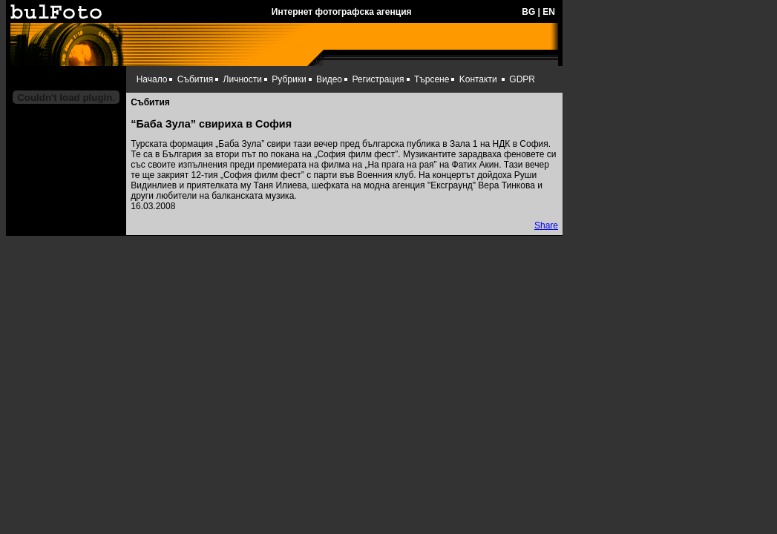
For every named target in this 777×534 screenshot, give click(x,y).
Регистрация (378, 79)
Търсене (431, 79)
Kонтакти (478, 79)
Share (546, 225)
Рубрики (289, 79)
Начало (152, 79)
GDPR (522, 79)
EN (548, 12)
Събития (195, 79)
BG (528, 12)
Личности (242, 79)
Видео (329, 79)
